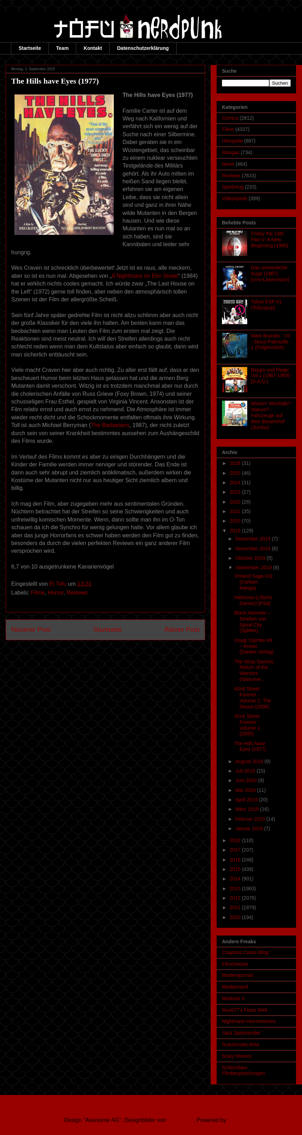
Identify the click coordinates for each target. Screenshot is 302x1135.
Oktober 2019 (251, 558)
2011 (236, 907)
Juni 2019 (246, 780)
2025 (236, 473)
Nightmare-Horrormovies (249, 1021)
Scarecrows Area (240, 1044)
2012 (236, 898)
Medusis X (233, 998)
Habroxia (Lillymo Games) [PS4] (253, 600)
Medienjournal (237, 975)
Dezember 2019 (253, 539)
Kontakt (93, 48)
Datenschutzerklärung (143, 48)
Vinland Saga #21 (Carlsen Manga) (253, 582)
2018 (236, 840)
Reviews (76, 593)
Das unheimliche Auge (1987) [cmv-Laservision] (270, 273)
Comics (230, 118)
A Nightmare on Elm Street (145, 276)
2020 (236, 521)
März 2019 (247, 809)
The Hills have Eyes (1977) (250, 746)
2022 (236, 502)
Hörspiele (232, 141)
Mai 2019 (246, 790)
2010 (236, 917)
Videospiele (234, 198)
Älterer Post (181, 629)
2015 (236, 869)
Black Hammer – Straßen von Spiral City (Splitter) (252, 621)
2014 (236, 878)
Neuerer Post (31, 629)
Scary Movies (236, 1056)
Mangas (230, 152)
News (228, 164)
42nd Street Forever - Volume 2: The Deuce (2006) (252, 697)
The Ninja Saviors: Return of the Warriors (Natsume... (254, 670)
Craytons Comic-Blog (245, 952)
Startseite (30, 48)
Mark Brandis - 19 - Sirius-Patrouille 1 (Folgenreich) (270, 341)
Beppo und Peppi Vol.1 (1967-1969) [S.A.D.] (270, 376)
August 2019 (249, 761)
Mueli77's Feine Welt (244, 1010)
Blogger (237, 1120)
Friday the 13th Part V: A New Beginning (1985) (270, 239)
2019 (236, 530)
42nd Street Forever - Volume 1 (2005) (247, 724)
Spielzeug (233, 187)
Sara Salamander (241, 1033)
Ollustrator (180, 1120)
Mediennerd (235, 987)
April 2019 (247, 799)
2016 (236, 859)
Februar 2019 (250, 819)
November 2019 (253, 548)
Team (62, 48)
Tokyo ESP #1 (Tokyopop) (266, 304)
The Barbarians (110, 425)
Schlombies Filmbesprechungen (243, 1070)
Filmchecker (235, 964)
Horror (55, 593)
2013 (236, 888)
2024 (236, 482)
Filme (38, 593)
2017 (236, 850)
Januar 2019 (249, 828)
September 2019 (254, 567)
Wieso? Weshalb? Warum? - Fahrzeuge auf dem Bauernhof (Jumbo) (271, 415)
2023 (236, 492)
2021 (236, 511)
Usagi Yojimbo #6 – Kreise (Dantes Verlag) (254, 646)
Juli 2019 (245, 771)
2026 (236, 463)
